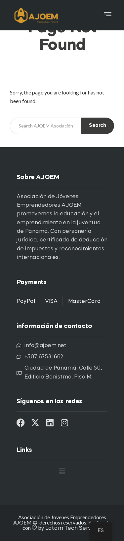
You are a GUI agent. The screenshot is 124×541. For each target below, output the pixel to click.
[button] (107, 15)
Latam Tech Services (73, 528)
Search (97, 125)
